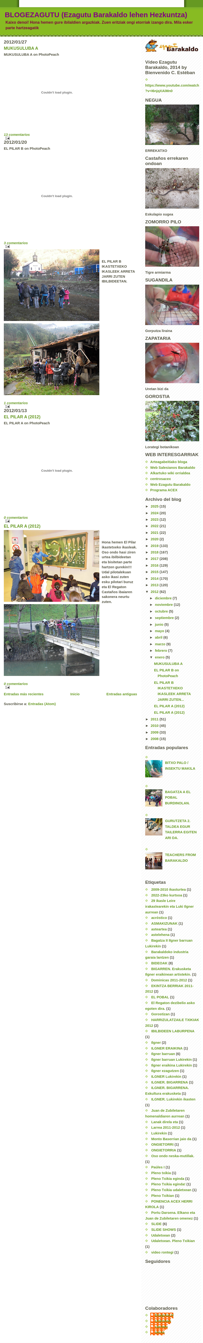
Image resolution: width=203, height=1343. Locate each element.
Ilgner (156, 1043)
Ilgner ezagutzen (165, 1071)
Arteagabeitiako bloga (168, 462)
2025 (155, 506)
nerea (160, 1332)
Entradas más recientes (23, 694)
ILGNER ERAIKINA (167, 1048)
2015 (155, 572)
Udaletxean (160, 1235)
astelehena (160, 935)
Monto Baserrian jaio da (171, 1139)
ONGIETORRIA (163, 1150)
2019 (155, 546)
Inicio (75, 694)
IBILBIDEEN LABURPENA (172, 1031)
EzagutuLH (164, 1315)
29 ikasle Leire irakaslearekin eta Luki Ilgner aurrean (169, 906)
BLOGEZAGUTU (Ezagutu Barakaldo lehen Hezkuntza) (96, 15)
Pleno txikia (161, 1173)
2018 (155, 552)
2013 (155, 585)
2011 (155, 719)
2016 (155, 565)
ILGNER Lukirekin (166, 1076)
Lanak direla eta (164, 1122)
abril (159, 637)
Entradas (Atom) (42, 704)
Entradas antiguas (122, 694)
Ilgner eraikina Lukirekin (171, 1065)
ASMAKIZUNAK (164, 923)
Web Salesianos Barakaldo (172, 468)
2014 (155, 578)
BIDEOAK (159, 963)
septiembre (165, 618)
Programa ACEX (163, 490)
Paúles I (158, 1167)
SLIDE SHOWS (163, 1230)
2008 (155, 739)
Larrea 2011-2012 (165, 1127)
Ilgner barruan (163, 1054)
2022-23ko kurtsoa (166, 895)
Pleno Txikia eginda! (168, 1184)
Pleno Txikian (162, 1196)
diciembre (164, 598)
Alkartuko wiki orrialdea (170, 473)
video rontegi (162, 1252)
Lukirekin (159, 1133)
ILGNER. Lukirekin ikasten (173, 1099)
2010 (155, 726)
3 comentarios (16, 243)
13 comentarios (17, 135)
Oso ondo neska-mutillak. (172, 1156)
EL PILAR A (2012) (22, 417)
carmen (161, 1327)
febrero (161, 650)
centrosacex (160, 479)
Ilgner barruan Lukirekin (171, 1059)
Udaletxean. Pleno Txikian (173, 1241)
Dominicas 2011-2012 (169, 980)
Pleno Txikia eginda (167, 1179)
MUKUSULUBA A (21, 48)
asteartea (159, 929)
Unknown (163, 1321)
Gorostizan (160, 1014)
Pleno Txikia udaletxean (171, 1190)
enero (160, 657)
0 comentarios (16, 518)
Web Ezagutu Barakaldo (170, 484)
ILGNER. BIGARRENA (169, 1082)
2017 (155, 559)
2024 (155, 513)
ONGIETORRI (162, 1144)
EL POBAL (160, 997)
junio (160, 624)
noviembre (164, 605)
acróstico (159, 918)
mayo (160, 631)
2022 (155, 526)
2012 (155, 592)
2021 (155, 533)
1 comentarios (16, 403)
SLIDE (156, 1224)
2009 (155, 732)
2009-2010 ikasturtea (168, 889)
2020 (155, 539)
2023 (155, 519)
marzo (160, 644)
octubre (162, 611)
